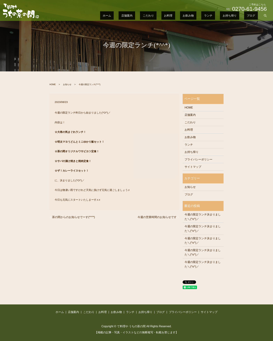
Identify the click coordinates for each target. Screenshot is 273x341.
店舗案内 (170, 15)
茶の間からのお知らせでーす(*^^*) (73, 217)
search (265, 15)
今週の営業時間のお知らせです (157, 217)
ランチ (224, 15)
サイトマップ (193, 166)
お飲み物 (211, 15)
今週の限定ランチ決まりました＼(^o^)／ (203, 216)
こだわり (184, 15)
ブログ (254, 15)
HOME (52, 84)
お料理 (198, 15)
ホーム (156, 15)
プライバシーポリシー (198, 159)
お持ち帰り (239, 15)
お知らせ (67, 84)
